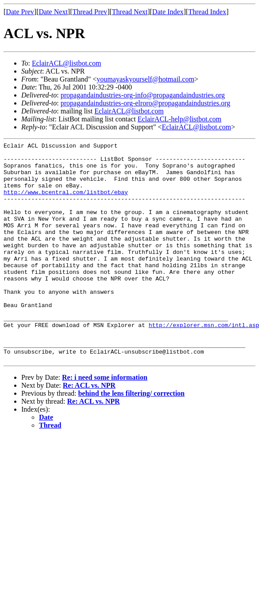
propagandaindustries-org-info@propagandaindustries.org (143, 95)
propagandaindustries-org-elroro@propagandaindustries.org (145, 103)
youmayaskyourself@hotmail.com (145, 79)
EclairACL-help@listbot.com (179, 119)
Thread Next (129, 12)
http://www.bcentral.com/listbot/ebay (66, 202)
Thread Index (207, 12)
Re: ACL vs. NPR (89, 429)
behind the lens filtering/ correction (131, 437)
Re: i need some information (104, 421)
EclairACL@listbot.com (66, 63)
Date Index (168, 12)
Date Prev (20, 12)
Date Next (53, 12)
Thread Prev (89, 12)
